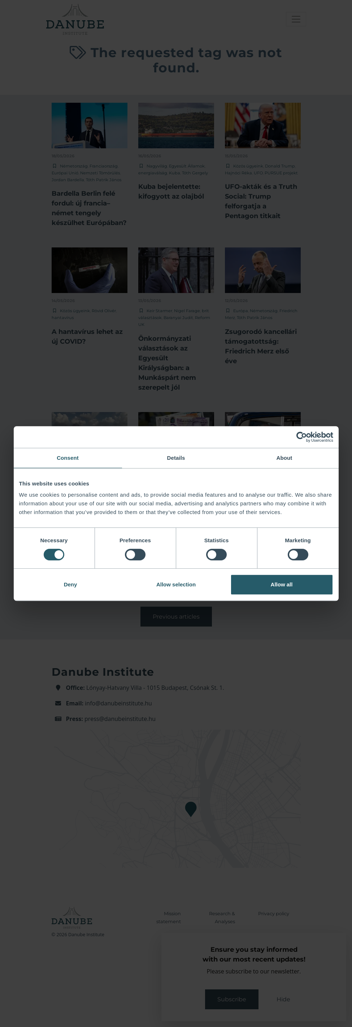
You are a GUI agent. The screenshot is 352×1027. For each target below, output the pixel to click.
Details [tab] (176, 458)
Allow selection (176, 584)
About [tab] (284, 458)
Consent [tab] (68, 458)
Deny (70, 584)
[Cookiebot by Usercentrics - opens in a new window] (301, 437)
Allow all (282, 584)
